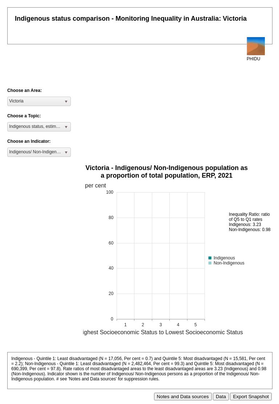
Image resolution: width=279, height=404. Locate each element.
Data (221, 396)
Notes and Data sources (183, 396)
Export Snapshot (251, 396)
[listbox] (39, 101)
